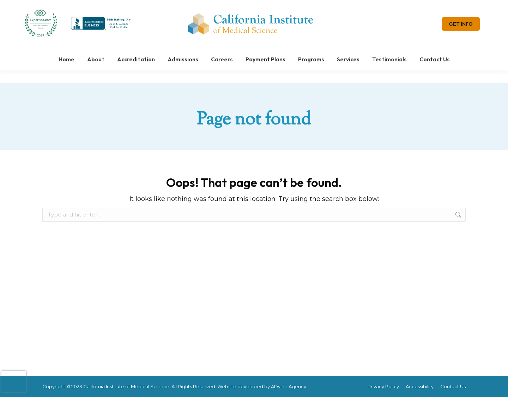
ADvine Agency (288, 386)
